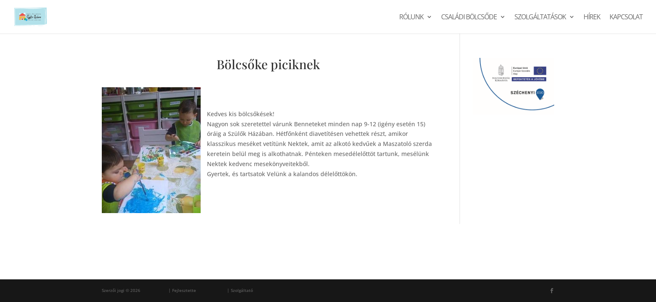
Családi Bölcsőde (469, 17)
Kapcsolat (626, 17)
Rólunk (411, 17)
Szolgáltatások (540, 17)
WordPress (265, 290)
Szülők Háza (154, 290)
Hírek (592, 17)
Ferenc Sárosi (211, 290)
